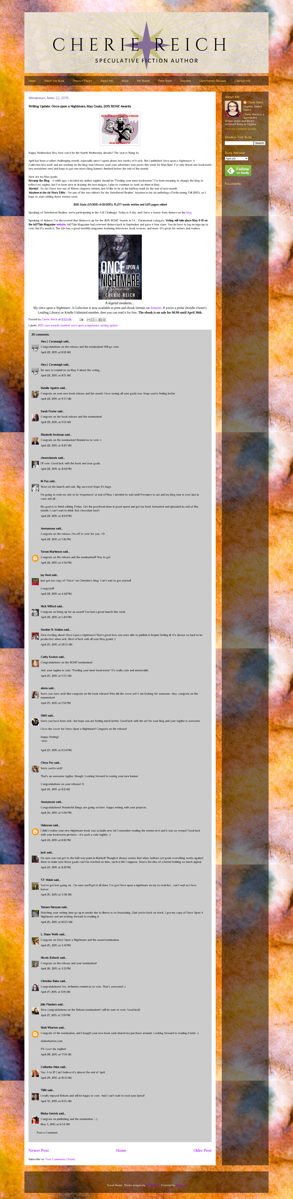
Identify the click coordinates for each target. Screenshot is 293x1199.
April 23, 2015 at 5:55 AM (56, 675)
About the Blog (54, 81)
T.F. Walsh (47, 880)
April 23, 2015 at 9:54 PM (56, 750)
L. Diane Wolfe (49, 934)
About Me (107, 81)
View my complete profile (240, 128)
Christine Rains (50, 981)
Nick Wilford (48, 606)
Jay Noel (46, 575)
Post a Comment (47, 1132)
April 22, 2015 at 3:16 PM (56, 539)
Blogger (181, 1185)
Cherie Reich (255, 102)
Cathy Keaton (49, 657)
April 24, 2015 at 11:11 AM (55, 789)
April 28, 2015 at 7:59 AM (56, 1054)
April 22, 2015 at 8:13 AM (56, 375)
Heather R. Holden (52, 629)
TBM (44, 1090)
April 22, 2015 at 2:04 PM (56, 516)
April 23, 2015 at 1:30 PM (56, 703)
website (61, 224)
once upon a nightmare (85, 325)
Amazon (155, 308)
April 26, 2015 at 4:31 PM (56, 968)
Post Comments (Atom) (60, 1159)
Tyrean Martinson (51, 551)
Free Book (165, 81)
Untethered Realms (212, 81)
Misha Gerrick (49, 1113)
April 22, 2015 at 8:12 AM (56, 352)
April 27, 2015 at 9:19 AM (55, 991)
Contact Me (242, 81)
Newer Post (38, 1150)
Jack (43, 852)
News (125, 81)
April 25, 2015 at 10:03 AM (56, 922)
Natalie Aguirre (50, 388)
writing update (109, 325)
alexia (44, 688)
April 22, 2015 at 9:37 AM (56, 398)
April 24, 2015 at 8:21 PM (56, 867)
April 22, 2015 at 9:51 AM (56, 422)
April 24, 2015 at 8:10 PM (56, 840)
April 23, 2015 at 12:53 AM (56, 644)
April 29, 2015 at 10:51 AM (56, 1077)
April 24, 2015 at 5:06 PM (56, 812)
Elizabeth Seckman (52, 434)
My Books (143, 81)
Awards (185, 81)
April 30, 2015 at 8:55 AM (56, 1101)
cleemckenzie (49, 457)
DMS (44, 715)
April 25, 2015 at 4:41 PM (56, 945)
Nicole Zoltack (50, 957)
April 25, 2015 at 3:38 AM (56, 894)
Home (32, 81)
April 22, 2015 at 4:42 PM (56, 593)
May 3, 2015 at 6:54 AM (55, 1124)
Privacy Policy (82, 81)
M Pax (45, 481)
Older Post (203, 1150)
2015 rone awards (48, 325)
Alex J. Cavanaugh (51, 341)
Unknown (46, 825)
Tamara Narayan (51, 907)
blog (189, 212)
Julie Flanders (49, 1004)
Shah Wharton (49, 1027)
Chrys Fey (47, 762)
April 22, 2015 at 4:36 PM (56, 562)
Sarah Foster (49, 411)
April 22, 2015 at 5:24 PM (56, 617)
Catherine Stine (50, 1067)
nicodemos (153, 1185)
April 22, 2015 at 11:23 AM (56, 445)
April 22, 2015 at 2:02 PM (56, 468)
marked (65, 325)
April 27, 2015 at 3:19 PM (55, 1015)
